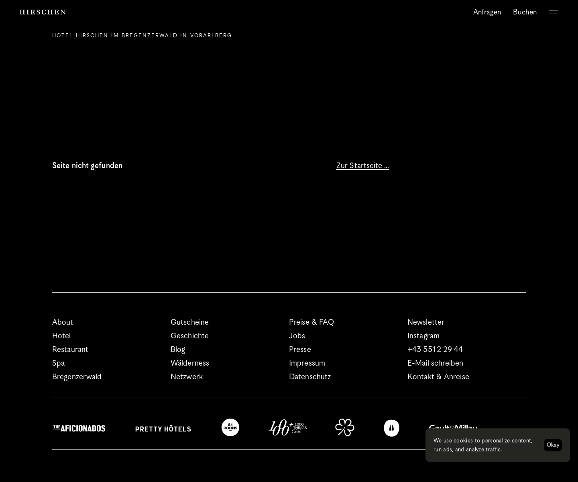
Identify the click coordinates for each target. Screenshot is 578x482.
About (62, 322)
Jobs (297, 336)
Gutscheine (190, 322)
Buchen (525, 12)
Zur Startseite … (362, 166)
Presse (300, 349)
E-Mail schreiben (435, 363)
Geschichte (190, 336)
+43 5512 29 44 (435, 349)
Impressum (307, 363)
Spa (58, 363)
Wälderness (190, 363)
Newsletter (425, 322)
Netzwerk (187, 377)
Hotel (61, 336)
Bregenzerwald (77, 377)
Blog (178, 349)
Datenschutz (310, 377)
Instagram (423, 336)
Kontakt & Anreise (438, 377)
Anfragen (487, 12)
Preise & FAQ (311, 322)
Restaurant (70, 349)
